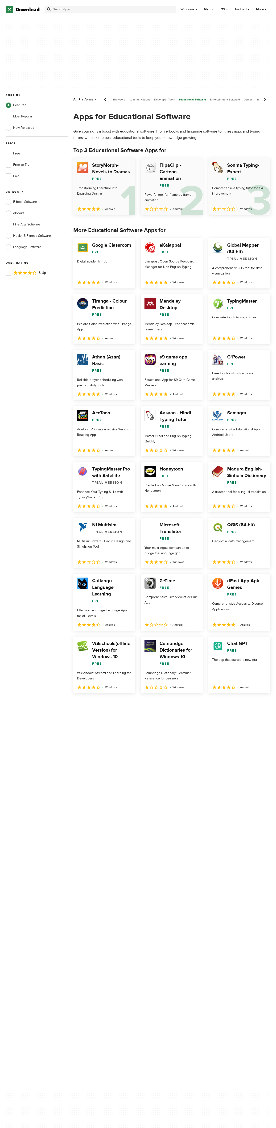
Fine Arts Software (23, 224)
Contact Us (86, 941)
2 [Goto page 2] (90, 704)
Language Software (23, 247)
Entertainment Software (225, 99)
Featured (16, 105)
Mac (207, 9)
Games (248, 99)
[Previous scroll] (105, 99)
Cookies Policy (160, 941)
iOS (222, 9)
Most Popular (19, 116)
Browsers (119, 99)
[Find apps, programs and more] (110, 9)
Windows (187, 9)
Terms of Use (159, 933)
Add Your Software (91, 933)
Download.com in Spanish (96, 949)
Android (241, 9)
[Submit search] (49, 9)
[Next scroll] (264, 99)
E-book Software (21, 202)
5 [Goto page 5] (127, 704)
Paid (12, 176)
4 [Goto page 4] (115, 704)
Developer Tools (164, 99)
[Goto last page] (261, 703)
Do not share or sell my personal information (166, 951)
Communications (139, 99)
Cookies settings (161, 962)
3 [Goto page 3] (102, 704)
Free (13, 153)
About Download (90, 924)
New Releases (20, 128)
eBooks (15, 213)
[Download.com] (23, 9)
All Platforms (85, 99)
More (262, 9)
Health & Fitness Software (28, 236)
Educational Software (192, 99)
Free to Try (17, 165)
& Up (26, 273)
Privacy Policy (159, 924)
